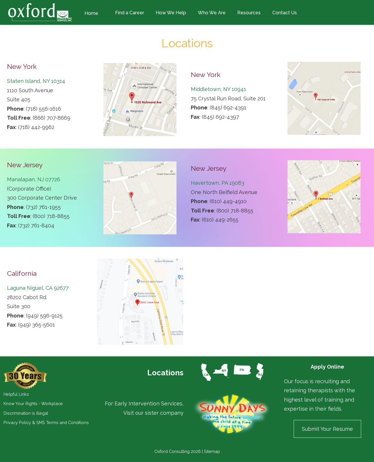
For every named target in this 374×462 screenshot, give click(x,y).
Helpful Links (16, 394)
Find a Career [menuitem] (129, 12)
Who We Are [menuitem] (212, 12)
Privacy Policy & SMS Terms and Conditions (46, 422)
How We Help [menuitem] (171, 12)
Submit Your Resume (327, 429)
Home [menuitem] (91, 13)
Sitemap (212, 451)
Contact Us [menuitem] (284, 12)
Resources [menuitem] (249, 12)
